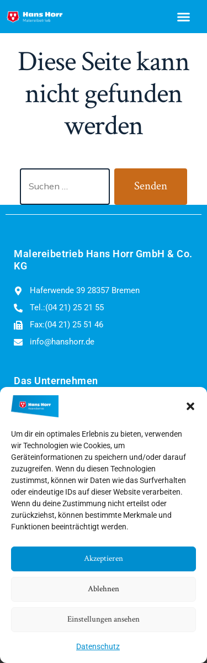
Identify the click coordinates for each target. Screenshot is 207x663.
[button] (190, 406)
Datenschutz (98, 646)
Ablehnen (103, 589)
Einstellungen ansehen (103, 619)
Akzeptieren (103, 558)
